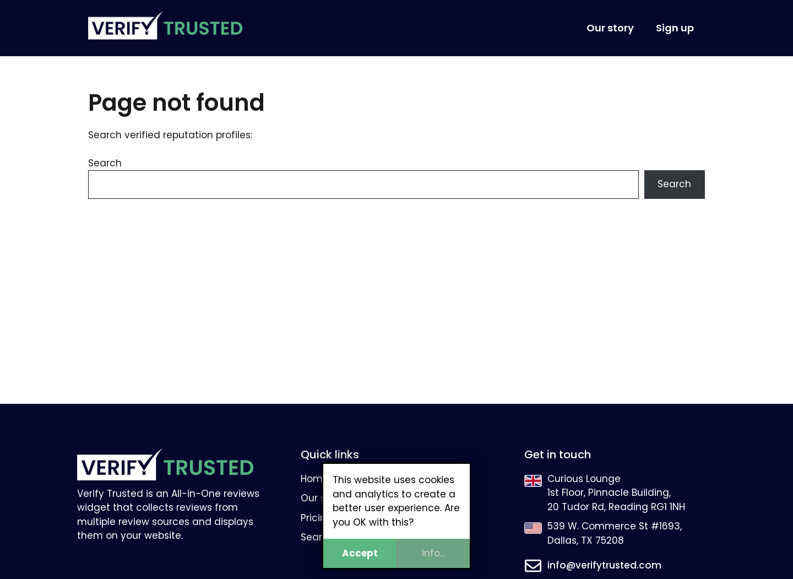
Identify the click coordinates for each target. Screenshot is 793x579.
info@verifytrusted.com (604, 565)
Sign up (675, 28)
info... (433, 553)
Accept (360, 553)
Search (105, 163)
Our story (610, 28)
